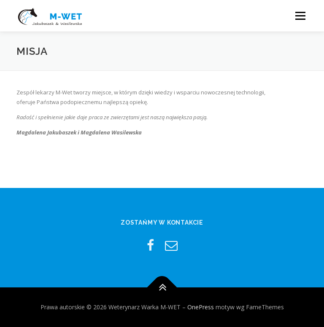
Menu (300, 15)
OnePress (200, 307)
